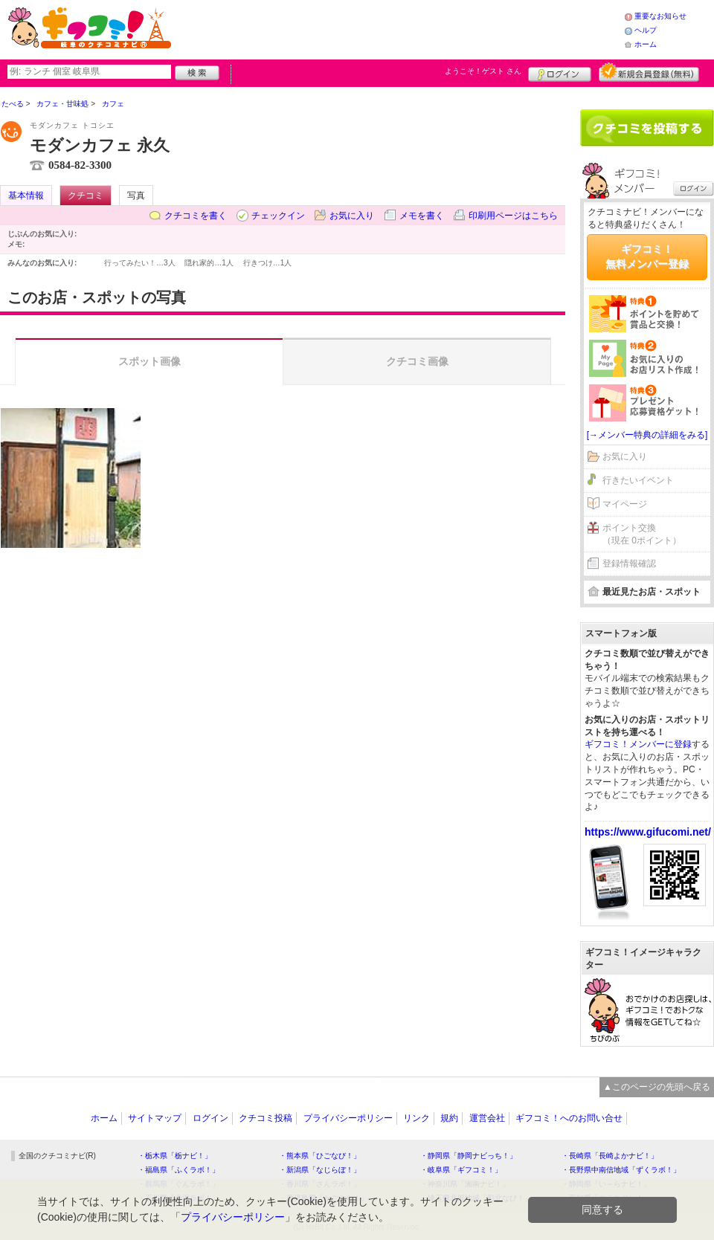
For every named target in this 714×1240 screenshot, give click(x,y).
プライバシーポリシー (348, 1118)
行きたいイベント (638, 480)
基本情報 (26, 195)
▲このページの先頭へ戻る (656, 1087)
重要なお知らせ (660, 16)
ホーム (645, 44)
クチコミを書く (195, 215)
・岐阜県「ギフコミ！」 (461, 1170)
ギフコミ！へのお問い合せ (569, 1118)
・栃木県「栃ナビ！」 (175, 1156)
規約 (449, 1118)
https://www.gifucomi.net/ (648, 832)
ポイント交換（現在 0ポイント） (641, 534)
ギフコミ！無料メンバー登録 (647, 256)
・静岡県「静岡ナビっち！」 (468, 1156)
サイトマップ (154, 1118)
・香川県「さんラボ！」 (320, 1184)
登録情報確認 (629, 563)
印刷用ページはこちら (513, 215)
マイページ (624, 504)
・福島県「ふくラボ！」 (178, 1170)
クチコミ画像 (417, 361)
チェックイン (278, 215)
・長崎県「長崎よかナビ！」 (610, 1156)
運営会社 (487, 1118)
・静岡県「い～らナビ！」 (606, 1184)
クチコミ (85, 195)
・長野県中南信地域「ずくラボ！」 (621, 1170)
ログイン (559, 72)
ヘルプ (645, 30)
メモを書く (421, 215)
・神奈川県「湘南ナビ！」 (464, 1184)
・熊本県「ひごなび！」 (320, 1156)
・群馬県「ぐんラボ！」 (178, 1184)
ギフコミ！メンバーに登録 (638, 744)
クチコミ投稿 (265, 1118)
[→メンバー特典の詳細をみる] (647, 435)
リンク (416, 1118)
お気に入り (351, 215)
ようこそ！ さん (483, 71)
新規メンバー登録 (649, 72)
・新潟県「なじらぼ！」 (320, 1170)
